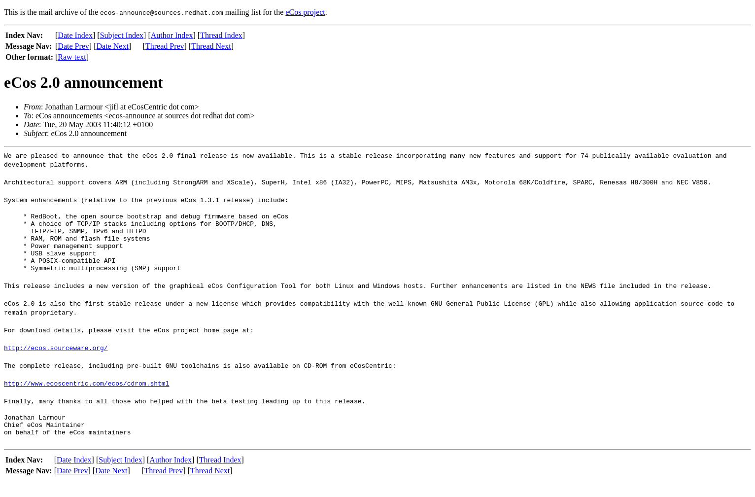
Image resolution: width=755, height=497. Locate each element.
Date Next (113, 46)
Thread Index (221, 35)
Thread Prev (164, 46)
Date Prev (73, 46)
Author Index (172, 35)
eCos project (305, 12)
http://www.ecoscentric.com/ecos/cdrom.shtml (86, 394)
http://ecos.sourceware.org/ (56, 359)
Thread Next (211, 46)
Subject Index (121, 35)
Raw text (72, 57)
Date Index (75, 35)
